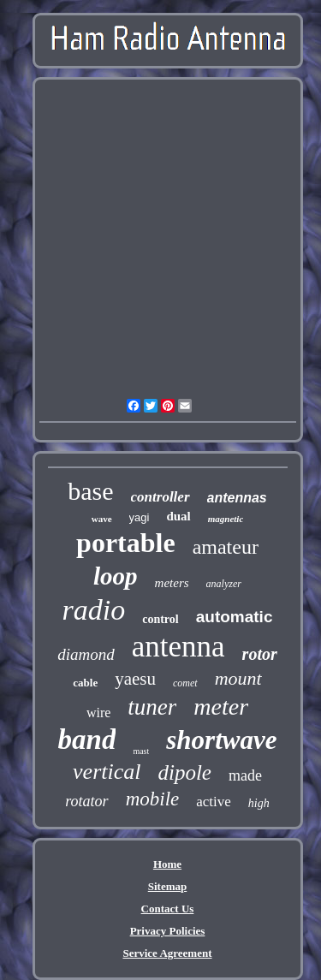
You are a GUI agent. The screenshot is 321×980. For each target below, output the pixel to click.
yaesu (135, 678)
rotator (86, 801)
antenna (178, 646)
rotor (259, 653)
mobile (153, 799)
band (87, 739)
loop (115, 576)
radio (94, 610)
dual (178, 516)
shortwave (221, 740)
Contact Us (167, 908)
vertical (106, 771)
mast (141, 751)
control (160, 619)
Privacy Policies (167, 930)
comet (185, 683)
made (245, 775)
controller (160, 497)
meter (220, 706)
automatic (234, 617)
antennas (237, 497)
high (259, 803)
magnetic (226, 519)
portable (125, 542)
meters (172, 583)
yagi (139, 517)
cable (85, 682)
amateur (226, 547)
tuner (152, 707)
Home (167, 864)
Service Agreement (166, 953)
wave (102, 519)
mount (238, 678)
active (213, 801)
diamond (86, 654)
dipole (184, 772)
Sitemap (167, 886)
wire (98, 712)
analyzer (223, 584)
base (90, 491)
